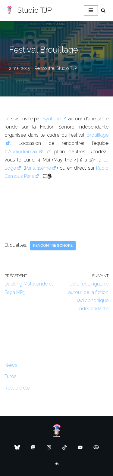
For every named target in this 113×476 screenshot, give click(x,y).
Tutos (11, 376)
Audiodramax (25, 152)
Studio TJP (66, 68)
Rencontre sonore (53, 245)
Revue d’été (17, 388)
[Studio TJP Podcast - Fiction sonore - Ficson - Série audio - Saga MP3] (28, 10)
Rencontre (44, 68)
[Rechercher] (103, 10)
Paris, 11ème (41, 168)
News (11, 365)
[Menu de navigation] (91, 10)
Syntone (55, 119)
